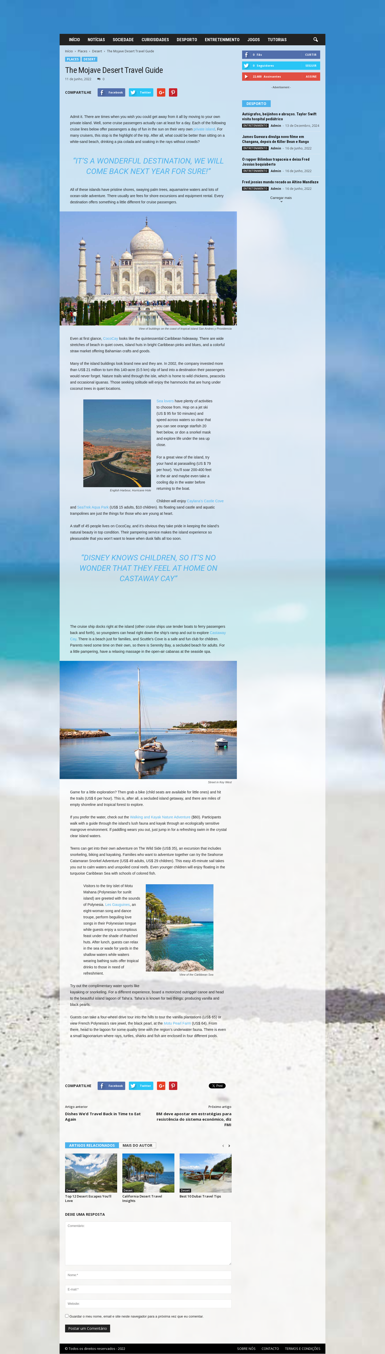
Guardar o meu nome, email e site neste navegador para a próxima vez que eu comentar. (137, 1316)
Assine (311, 76)
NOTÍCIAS (96, 39)
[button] (315, 40)
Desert (97, 51)
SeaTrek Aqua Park (93, 507)
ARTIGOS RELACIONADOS (92, 1145)
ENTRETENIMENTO (222, 39)
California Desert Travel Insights (142, 1198)
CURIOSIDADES (155, 39)
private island (204, 129)
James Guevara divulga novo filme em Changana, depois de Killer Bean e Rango (275, 139)
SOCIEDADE (123, 39)
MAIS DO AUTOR (137, 1145)
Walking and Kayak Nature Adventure (160, 817)
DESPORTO (187, 39)
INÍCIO (74, 39)
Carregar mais (281, 200)
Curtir (311, 55)
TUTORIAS (277, 39)
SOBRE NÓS (246, 1348)
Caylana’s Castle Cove (205, 501)
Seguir (311, 65)
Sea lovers (165, 401)
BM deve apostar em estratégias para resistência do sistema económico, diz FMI (193, 1119)
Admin (276, 125)
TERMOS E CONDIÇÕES (302, 1348)
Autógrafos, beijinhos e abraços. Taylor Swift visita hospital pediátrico (279, 116)
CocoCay (110, 338)
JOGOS (253, 39)
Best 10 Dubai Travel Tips (200, 1196)
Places (82, 51)
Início (69, 51)
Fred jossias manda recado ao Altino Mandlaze (280, 182)
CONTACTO (270, 1348)
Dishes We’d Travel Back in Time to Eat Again (103, 1116)
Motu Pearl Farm (177, 1023)
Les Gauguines (117, 904)
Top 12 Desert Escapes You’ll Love (88, 1198)
